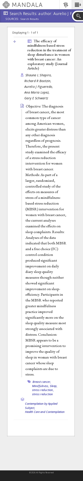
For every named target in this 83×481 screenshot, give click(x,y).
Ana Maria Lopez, (37, 92)
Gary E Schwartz (36, 98)
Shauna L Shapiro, (39, 75)
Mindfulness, (40, 386)
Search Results (29, 19)
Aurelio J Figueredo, (39, 86)
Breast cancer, (42, 382)
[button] (77, 4)
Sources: (12, 19)
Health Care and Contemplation (45, 412)
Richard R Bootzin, (38, 81)
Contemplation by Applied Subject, (41, 406)
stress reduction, (43, 390)
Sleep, (54, 386)
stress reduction (42, 394)
